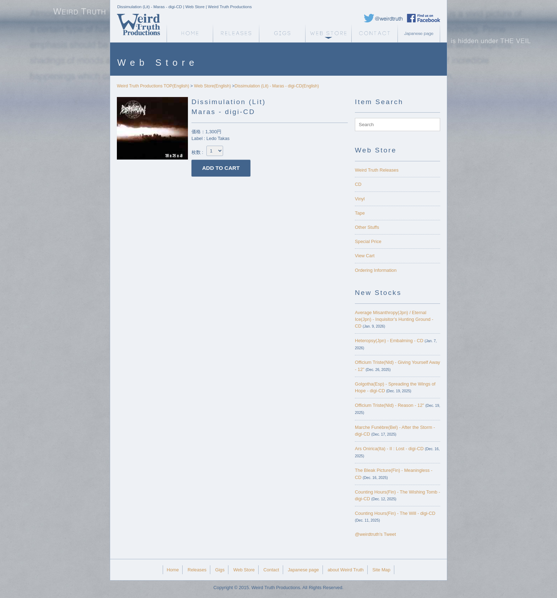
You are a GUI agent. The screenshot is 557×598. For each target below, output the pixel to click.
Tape (360, 213)
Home (173, 569)
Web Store (328, 33)
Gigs (282, 33)
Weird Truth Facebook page (423, 18)
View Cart (364, 255)
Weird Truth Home (190, 33)
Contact (374, 33)
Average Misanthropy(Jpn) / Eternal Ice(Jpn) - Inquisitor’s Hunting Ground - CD (394, 319)
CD (358, 184)
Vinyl (360, 198)
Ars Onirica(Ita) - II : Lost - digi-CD (389, 448)
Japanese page (421, 33)
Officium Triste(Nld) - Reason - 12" (389, 405)
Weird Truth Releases (377, 170)
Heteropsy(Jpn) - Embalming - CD (389, 340)
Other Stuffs (367, 227)
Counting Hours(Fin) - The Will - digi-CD (395, 513)
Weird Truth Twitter (383, 18)
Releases (236, 33)
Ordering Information (375, 270)
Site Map (381, 569)
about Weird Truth (345, 569)
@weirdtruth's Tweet (375, 534)
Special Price (368, 241)
